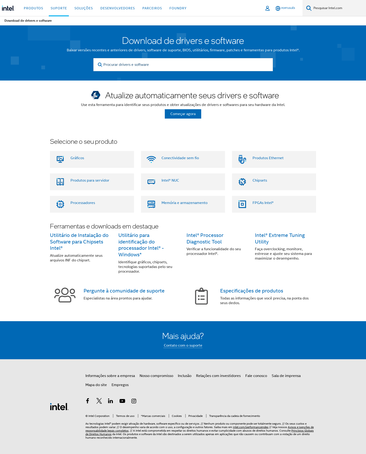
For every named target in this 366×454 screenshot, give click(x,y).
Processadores (82, 203)
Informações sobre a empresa (110, 375)
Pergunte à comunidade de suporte (124, 291)
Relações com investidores (218, 375)
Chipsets (260, 180)
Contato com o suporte (183, 345)
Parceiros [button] (152, 8)
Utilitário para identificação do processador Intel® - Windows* (141, 245)
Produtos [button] (33, 8)
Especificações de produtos (251, 291)
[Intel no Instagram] (134, 402)
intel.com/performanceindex (250, 427)
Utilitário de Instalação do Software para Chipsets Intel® (79, 241)
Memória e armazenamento (185, 203)
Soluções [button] (83, 8)
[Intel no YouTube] (122, 402)
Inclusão (184, 375)
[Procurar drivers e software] (183, 64)
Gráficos (77, 158)
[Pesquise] (309, 8)
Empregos (120, 385)
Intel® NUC (170, 180)
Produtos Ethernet (268, 158)
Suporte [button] (59, 8)
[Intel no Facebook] (88, 402)
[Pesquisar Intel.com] (339, 8)
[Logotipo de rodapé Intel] (59, 406)
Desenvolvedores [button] (117, 8)
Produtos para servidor (89, 180)
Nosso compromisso (156, 375)
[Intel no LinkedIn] (111, 402)
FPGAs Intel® (263, 203)
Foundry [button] (178, 8)
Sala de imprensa (286, 375)
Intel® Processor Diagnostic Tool (205, 238)
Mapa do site (96, 385)
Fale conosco (256, 375)
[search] (100, 65)
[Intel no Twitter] (99, 402)
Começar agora (183, 114)
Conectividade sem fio (180, 158)
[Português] (285, 8)
